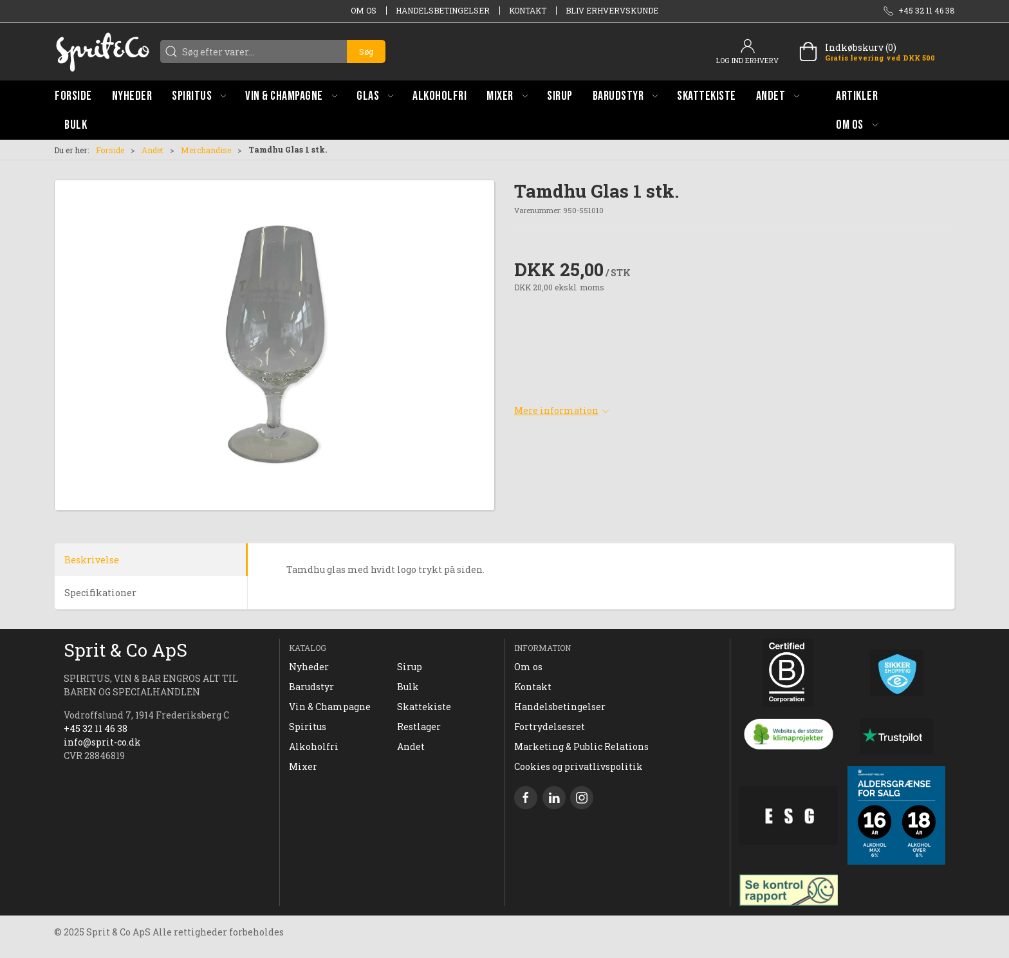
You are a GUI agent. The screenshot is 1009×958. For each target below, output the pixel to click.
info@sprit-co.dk (102, 742)
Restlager (419, 726)
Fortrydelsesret (549, 726)
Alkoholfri (313, 746)
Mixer (303, 766)
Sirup (409, 667)
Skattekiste (424, 706)
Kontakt (527, 10)
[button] (199, 95)
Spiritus (307, 726)
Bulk (408, 687)
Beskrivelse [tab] (91, 560)
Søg (366, 51)
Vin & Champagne (330, 706)
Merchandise (206, 150)
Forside (110, 150)
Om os (363, 10)
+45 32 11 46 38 (95, 728)
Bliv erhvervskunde (612, 10)
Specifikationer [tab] (100, 593)
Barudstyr (311, 687)
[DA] (102, 51)
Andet (152, 150)
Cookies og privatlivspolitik (578, 766)
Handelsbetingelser (443, 10)
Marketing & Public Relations (581, 746)
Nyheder (309, 667)
